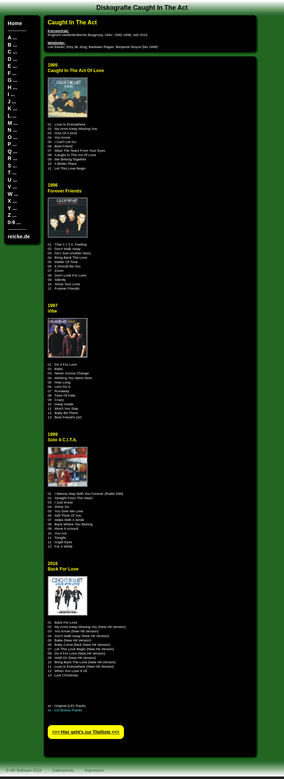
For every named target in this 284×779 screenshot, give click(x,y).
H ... (12, 87)
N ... (12, 130)
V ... (12, 187)
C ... (12, 52)
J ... (12, 101)
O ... (12, 137)
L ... (12, 116)
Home (15, 23)
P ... (12, 144)
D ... (12, 59)
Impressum (94, 770)
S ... (12, 165)
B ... (12, 45)
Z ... (12, 215)
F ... (12, 73)
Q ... (12, 151)
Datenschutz (63, 770)
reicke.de (19, 236)
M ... (12, 123)
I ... (11, 94)
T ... (12, 172)
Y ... (12, 208)
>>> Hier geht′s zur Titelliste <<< (86, 732)
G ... (12, 80)
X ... (12, 201)
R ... (12, 158)
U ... (12, 180)
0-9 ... (14, 222)
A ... (12, 37)
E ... (12, 66)
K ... (12, 108)
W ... (13, 194)
